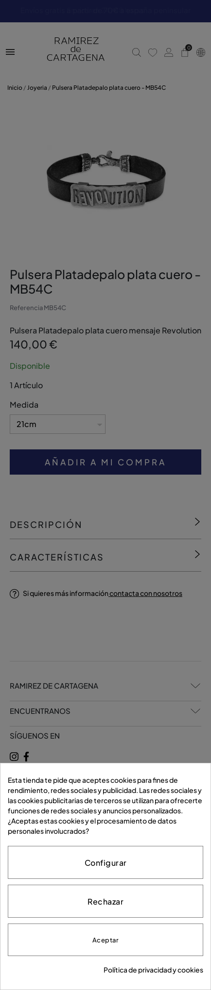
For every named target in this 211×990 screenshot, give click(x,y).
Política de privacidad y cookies (153, 969)
